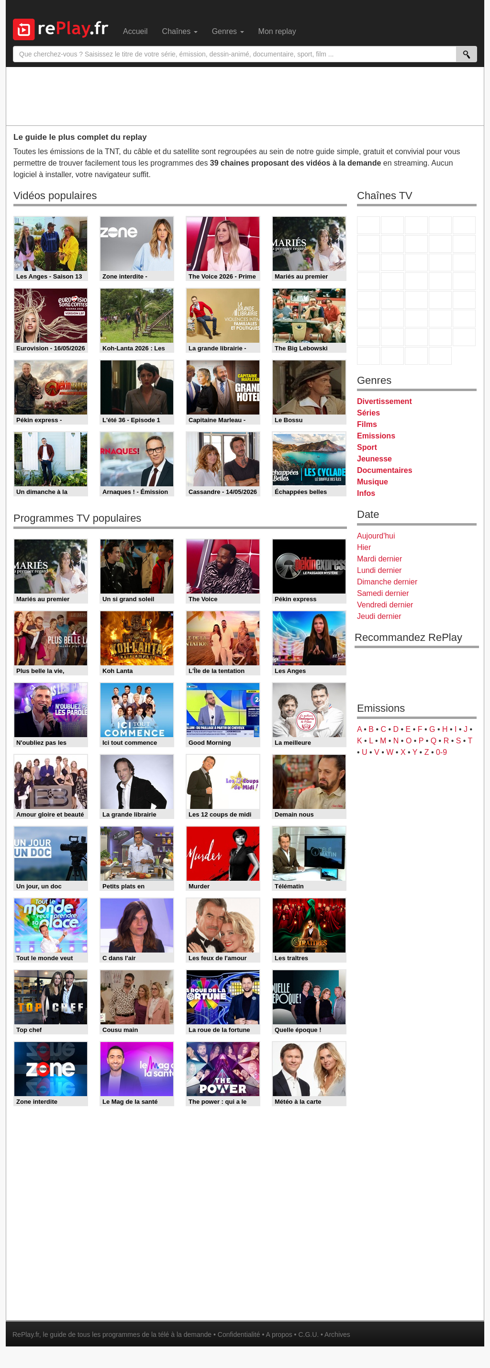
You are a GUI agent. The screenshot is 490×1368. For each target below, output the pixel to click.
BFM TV (440, 300)
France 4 (368, 262)
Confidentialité (239, 1334)
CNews (416, 300)
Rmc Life (392, 281)
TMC (440, 244)
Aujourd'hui (376, 536)
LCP (392, 356)
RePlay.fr (25, 1334)
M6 (368, 244)
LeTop (368, 356)
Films (367, 424)
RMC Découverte (464, 262)
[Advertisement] (245, 95)
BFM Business (464, 300)
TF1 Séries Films (416, 262)
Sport (367, 447)
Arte (392, 244)
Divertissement (384, 401)
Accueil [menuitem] (135, 31)
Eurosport (440, 318)
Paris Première (440, 281)
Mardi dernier (379, 559)
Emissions (376, 436)
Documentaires (384, 470)
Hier (364, 547)
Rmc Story (368, 281)
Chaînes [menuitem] (180, 31)
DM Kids (464, 337)
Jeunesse (374, 459)
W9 (416, 244)
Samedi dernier (383, 593)
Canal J (392, 337)
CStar (392, 262)
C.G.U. (308, 1334)
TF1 (368, 225)
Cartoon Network (416, 337)
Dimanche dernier (387, 582)
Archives (337, 1334)
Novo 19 (368, 300)
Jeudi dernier (379, 616)
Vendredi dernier (385, 605)
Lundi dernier (379, 570)
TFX (464, 244)
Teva (416, 281)
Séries (368, 413)
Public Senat (416, 356)
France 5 (464, 225)
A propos (279, 1334)
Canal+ (440, 225)
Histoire (440, 356)
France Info (392, 300)
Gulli (368, 337)
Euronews (368, 318)
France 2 (392, 225)
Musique (372, 482)
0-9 (441, 752)
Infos (366, 493)
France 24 (392, 318)
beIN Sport (416, 318)
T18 (464, 281)
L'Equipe (464, 318)
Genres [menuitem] (228, 31)
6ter (440, 262)
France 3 (416, 225)
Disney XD (440, 337)
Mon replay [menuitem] (277, 31)
